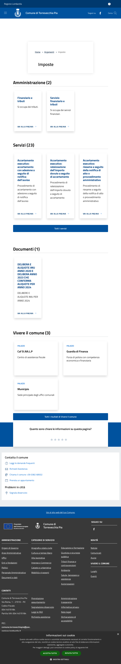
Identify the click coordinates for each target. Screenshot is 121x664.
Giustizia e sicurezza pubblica (70, 554)
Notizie (94, 548)
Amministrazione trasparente (69, 600)
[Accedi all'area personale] (109, 4)
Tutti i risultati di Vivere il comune (61, 416)
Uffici (4, 557)
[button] (60, 659)
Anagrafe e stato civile (41, 548)
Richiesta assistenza (40, 617)
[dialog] (60, 647)
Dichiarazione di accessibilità (68, 618)
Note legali (66, 612)
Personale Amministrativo (14, 572)
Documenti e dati (9, 577)
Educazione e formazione (72, 547)
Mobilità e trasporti (40, 572)
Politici (5, 567)
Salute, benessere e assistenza (70, 577)
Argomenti (49, 52)
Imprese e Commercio (41, 562)
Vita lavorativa (38, 557)
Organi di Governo (10, 548)
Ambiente (65, 570)
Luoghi (94, 571)
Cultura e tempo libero (41, 553)
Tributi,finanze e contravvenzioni (68, 563)
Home (37, 52)
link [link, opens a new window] (86, 647)
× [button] (118, 634)
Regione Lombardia (13, 3)
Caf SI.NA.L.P (25, 351)
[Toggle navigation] (5, 12)
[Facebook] (99, 13)
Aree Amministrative (11, 553)
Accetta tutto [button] (50, 653)
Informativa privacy (70, 607)
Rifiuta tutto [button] (71, 653)
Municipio (23, 389)
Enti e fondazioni (9, 562)
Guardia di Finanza (77, 351)
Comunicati (96, 553)
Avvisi (93, 557)
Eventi (94, 576)
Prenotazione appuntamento (38, 600)
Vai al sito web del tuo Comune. (60, 512)
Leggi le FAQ (37, 612)
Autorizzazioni (67, 584)
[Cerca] (115, 13)
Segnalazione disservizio (42, 607)
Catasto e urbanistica (41, 567)
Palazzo (21, 345)
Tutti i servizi (60, 228)
